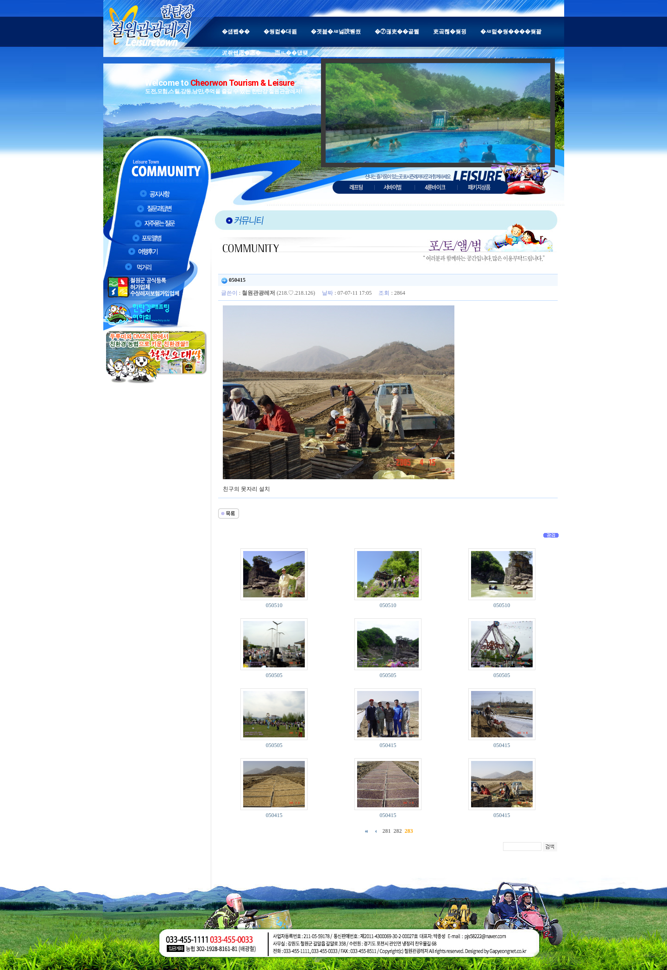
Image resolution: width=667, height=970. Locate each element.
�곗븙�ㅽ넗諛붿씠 (336, 31)
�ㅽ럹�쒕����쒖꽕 (510, 31)
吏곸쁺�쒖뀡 (449, 31)
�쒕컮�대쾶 (280, 31)
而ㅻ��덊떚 (291, 53)
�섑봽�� (236, 31)
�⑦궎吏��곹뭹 (397, 31)
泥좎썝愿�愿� (241, 53)
